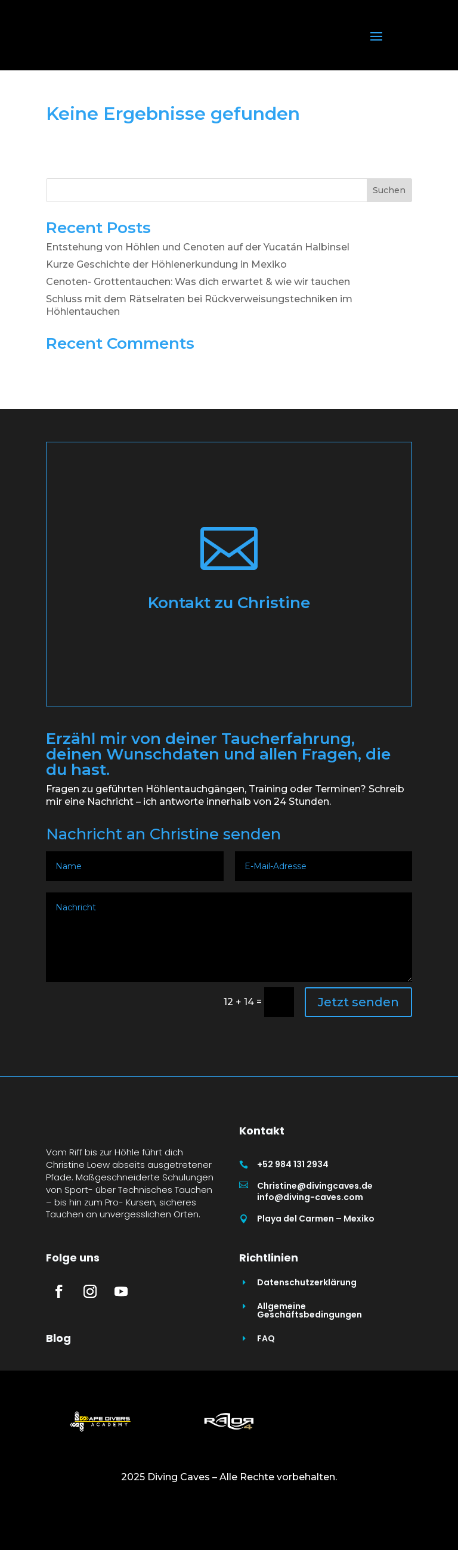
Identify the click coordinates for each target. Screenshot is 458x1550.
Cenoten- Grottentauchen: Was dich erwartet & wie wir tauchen (198, 281)
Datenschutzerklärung (307, 1328)
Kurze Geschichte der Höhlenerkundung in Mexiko (166, 264)
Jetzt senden (358, 1002)
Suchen (389, 190)
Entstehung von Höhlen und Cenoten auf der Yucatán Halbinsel (197, 247)
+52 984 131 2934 (293, 1164)
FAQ (266, 1384)
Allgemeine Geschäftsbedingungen (309, 1356)
